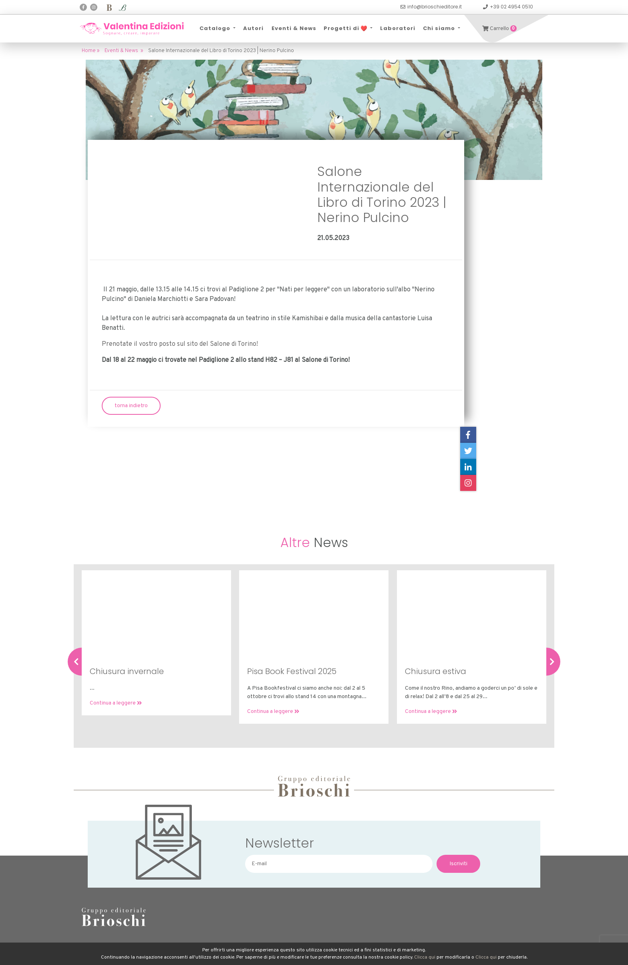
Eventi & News (293, 28)
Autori (253, 28)
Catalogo (215, 28)
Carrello (499, 28)
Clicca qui (424, 957)
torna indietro (131, 405)
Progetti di (346, 28)
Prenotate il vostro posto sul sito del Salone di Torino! (180, 344)
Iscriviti (458, 863)
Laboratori (397, 28)
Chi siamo (440, 28)
